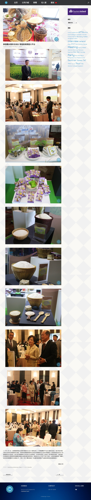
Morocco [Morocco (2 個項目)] (80, 50)
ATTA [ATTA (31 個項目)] (81, 32)
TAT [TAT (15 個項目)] (84, 60)
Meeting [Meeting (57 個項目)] (73, 47)
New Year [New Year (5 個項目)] (76, 52)
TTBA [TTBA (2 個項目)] (82, 63)
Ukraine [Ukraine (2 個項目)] (70, 66)
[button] (88, 2)
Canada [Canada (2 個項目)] (79, 34)
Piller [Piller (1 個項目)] (75, 57)
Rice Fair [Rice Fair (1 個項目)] (83, 57)
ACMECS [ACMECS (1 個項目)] (70, 32)
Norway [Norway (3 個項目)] (82, 52)
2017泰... (60, 474)
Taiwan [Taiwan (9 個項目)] (80, 60)
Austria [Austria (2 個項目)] (70, 34)
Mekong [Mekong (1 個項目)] (80, 47)
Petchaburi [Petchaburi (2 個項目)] (81, 55)
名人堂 (43, 3)
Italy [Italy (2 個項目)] (69, 44)
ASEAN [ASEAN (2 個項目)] (74, 32)
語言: (54, 3)
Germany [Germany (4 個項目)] (80, 36)
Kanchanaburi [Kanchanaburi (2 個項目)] (79, 44)
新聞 (35, 3)
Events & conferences (13, 467)
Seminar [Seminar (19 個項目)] (72, 60)
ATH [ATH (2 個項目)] (77, 32)
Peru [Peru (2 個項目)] (76, 55)
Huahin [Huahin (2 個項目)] (75, 38)
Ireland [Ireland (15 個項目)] (82, 41)
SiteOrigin (44, 496)
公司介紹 (25, 3)
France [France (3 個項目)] (74, 36)
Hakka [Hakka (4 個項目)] (85, 36)
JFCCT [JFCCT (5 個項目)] (73, 44)
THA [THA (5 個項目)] (69, 64)
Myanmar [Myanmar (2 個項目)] (70, 52)
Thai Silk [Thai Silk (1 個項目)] (73, 63)
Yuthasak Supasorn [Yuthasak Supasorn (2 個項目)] (77, 66)
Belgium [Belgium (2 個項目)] (74, 34)
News (20, 467)
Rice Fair (30, 467)
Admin (20, 46)
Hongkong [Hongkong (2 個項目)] (70, 38)
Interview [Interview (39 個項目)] (73, 41)
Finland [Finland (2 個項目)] (70, 36)
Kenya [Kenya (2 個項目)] (85, 44)
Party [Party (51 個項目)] (71, 54)
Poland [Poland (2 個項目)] (79, 57)
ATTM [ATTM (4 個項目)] (86, 32)
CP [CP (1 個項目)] (82, 34)
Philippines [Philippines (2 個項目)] (71, 57)
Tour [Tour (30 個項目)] (78, 63)
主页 (16, 3)
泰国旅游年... (7, 474)
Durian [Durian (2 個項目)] (85, 34)
